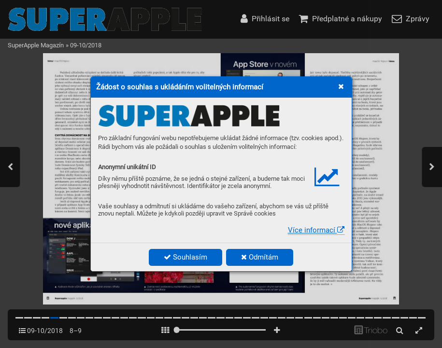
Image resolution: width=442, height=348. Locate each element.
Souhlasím (185, 257)
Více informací (316, 230)
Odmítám (259, 257)
